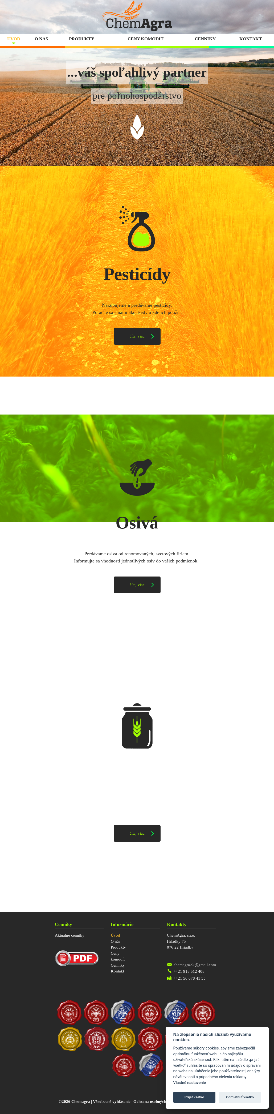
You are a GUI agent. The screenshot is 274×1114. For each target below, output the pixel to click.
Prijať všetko (194, 1097)
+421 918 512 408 (189, 971)
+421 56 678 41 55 (190, 978)
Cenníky (205, 38)
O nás (41, 38)
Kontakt (250, 38)
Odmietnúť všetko (240, 1097)
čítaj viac (137, 336)
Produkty (81, 38)
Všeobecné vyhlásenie (111, 1101)
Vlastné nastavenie (189, 1083)
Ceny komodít (145, 38)
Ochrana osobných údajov (156, 1101)
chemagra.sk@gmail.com (195, 965)
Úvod (13, 38)
